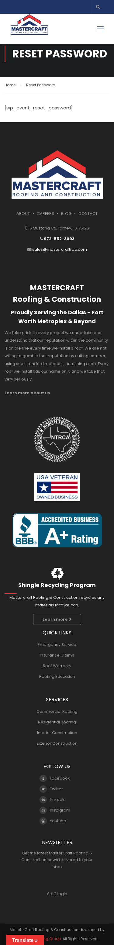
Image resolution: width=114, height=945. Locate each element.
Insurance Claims (57, 655)
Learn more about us (27, 393)
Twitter (51, 789)
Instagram (55, 810)
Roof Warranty (57, 666)
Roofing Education (57, 676)
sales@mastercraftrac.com (59, 249)
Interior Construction (57, 733)
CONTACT (88, 213)
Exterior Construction (57, 743)
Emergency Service (57, 644)
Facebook (55, 778)
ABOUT (23, 213)
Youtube (53, 821)
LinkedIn (53, 799)
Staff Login (57, 894)
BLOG (66, 213)
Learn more (57, 619)
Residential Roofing (57, 722)
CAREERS (45, 213)
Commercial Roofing (57, 711)
